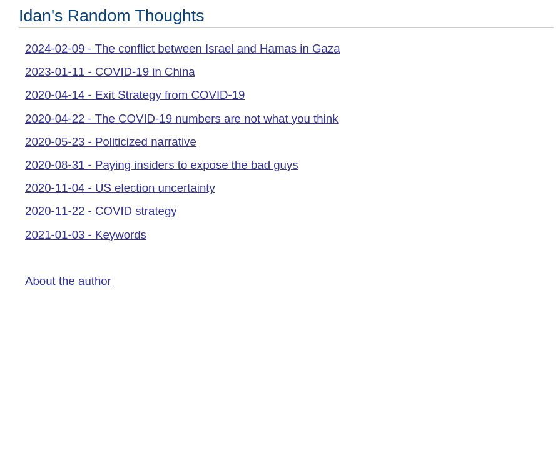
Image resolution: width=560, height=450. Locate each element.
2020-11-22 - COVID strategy (101, 211)
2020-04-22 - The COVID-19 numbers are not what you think (182, 118)
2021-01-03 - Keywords (85, 234)
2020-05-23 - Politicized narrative (110, 141)
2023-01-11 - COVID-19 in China (110, 71)
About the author (68, 281)
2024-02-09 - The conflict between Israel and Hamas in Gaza (182, 48)
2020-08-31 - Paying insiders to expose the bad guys (161, 164)
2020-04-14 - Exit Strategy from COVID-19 (135, 94)
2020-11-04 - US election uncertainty (120, 187)
